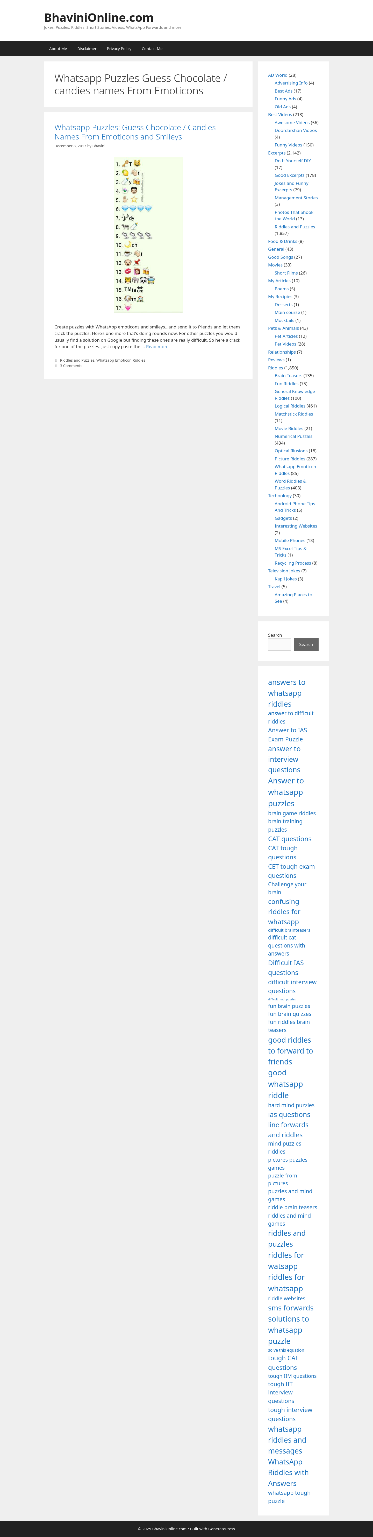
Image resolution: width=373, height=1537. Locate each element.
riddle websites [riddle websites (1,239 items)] (286, 1298)
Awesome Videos (292, 122)
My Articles (279, 281)
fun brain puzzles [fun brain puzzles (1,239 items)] (289, 1005)
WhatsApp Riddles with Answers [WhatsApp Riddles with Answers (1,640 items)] (288, 1472)
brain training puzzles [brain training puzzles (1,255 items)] (285, 825)
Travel (274, 586)
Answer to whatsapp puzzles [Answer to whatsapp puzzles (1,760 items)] (286, 792)
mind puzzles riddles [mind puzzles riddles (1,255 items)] (284, 1147)
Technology (280, 496)
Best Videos (280, 114)
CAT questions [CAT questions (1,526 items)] (290, 838)
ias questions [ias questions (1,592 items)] (289, 1114)
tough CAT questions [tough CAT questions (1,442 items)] (283, 1362)
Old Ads (283, 107)
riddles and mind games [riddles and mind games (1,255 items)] (289, 1219)
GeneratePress (221, 1528)
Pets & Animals (283, 328)
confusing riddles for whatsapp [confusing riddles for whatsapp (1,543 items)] (284, 911)
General (276, 249)
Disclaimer (87, 48)
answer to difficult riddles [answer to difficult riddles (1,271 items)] (291, 717)
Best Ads (284, 91)
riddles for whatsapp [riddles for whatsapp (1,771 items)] (286, 1283)
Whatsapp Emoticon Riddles (120, 360)
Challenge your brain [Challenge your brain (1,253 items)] (287, 888)
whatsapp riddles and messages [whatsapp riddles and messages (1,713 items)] (287, 1440)
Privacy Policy (119, 48)
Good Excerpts (290, 175)
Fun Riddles (287, 384)
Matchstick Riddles (294, 414)
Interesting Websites (296, 526)
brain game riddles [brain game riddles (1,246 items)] (292, 813)
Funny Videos (289, 145)
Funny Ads (285, 99)
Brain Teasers (289, 375)
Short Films (286, 273)
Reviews (276, 360)
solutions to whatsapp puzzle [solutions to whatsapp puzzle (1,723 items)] (288, 1330)
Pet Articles (286, 336)
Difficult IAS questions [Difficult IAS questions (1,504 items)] (286, 967)
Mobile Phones (290, 540)
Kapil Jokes (286, 579)
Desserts (284, 304)
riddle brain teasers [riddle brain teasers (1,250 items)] (292, 1207)
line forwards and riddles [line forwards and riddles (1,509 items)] (288, 1129)
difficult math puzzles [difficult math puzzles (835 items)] (282, 999)
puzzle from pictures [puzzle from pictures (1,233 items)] (282, 1179)
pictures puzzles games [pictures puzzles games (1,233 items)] (287, 1163)
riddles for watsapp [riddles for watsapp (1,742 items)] (286, 1260)
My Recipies (280, 296)
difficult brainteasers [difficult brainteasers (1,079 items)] (289, 930)
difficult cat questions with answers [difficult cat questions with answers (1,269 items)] (286, 945)
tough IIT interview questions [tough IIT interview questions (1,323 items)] (281, 1392)
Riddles (275, 368)
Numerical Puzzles (294, 436)
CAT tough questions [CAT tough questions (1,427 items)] (283, 852)
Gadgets (283, 518)
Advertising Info (291, 83)
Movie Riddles (289, 428)
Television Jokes (284, 571)
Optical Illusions (291, 451)
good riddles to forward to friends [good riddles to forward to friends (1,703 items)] (290, 1051)
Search (275, 635)
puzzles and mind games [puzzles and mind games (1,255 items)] (290, 1195)
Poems (282, 289)
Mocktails (285, 320)
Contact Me (152, 48)
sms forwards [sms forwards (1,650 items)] (290, 1308)
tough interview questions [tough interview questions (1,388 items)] (290, 1414)
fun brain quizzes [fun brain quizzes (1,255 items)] (289, 1013)
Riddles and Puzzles (77, 360)
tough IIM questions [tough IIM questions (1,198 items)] (292, 1375)
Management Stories (296, 198)
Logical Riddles (290, 406)
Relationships (282, 352)
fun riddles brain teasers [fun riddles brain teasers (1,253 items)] (289, 1026)
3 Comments (71, 365)
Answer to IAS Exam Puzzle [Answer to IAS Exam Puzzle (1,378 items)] (287, 734)
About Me (58, 48)
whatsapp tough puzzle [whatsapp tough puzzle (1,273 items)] (289, 1497)
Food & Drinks (282, 241)
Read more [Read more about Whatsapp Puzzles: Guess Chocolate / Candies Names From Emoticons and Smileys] (157, 346)
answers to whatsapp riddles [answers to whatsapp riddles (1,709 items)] (287, 693)
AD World (278, 75)
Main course (287, 312)
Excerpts (277, 153)
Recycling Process (293, 563)
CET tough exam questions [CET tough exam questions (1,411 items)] (291, 871)
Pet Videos (286, 344)
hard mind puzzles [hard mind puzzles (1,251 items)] (291, 1105)
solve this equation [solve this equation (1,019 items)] (286, 1350)
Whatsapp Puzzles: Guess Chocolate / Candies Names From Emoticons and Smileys (135, 132)
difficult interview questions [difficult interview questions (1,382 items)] (292, 986)
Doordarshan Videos (296, 130)
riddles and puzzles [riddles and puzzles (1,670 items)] (287, 1238)
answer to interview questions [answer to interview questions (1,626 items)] (284, 759)
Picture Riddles (290, 459)
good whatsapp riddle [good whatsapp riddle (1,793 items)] (285, 1083)
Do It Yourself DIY (293, 161)
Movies (275, 265)
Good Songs (280, 257)
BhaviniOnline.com (99, 17)
